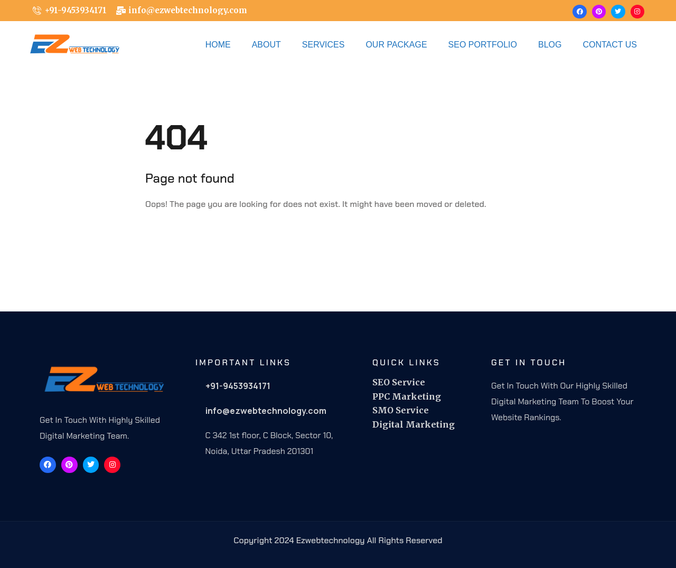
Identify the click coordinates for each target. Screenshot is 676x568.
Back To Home (190, 237)
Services (323, 44)
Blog (549, 44)
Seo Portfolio (482, 44)
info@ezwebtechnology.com (265, 410)
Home (218, 44)
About (266, 44)
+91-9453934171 (237, 386)
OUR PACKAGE (396, 44)
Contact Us (610, 44)
